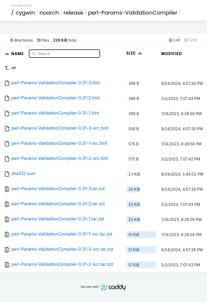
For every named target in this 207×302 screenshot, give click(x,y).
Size (134, 53)
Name (18, 53)
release (74, 12)
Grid (190, 40)
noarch (49, 12)
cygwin (25, 12)
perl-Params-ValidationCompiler (132, 12)
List (174, 40)
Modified (171, 53)
